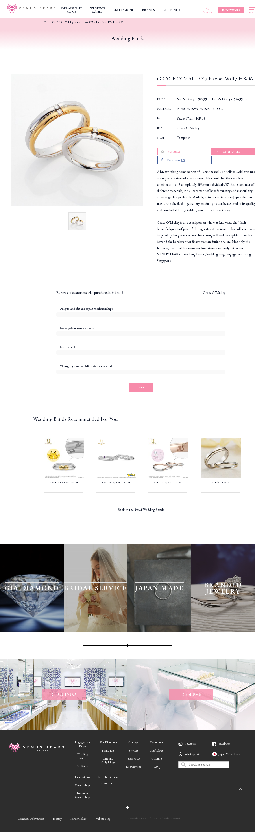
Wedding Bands (72, 22)
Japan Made (133, 758)
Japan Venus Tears (229, 754)
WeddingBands (82, 756)
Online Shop (82, 785)
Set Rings (82, 766)
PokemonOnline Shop (82, 795)
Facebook (224, 743)
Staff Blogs (156, 750)
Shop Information (108, 777)
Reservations (82, 777)
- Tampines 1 (108, 783)
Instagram (190, 743)
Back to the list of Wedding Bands (141, 509)
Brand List (108, 750)
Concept (133, 742)
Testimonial (156, 742)
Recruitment (133, 767)
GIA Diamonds (108, 742)
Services (133, 750)
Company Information (31, 819)
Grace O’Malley (188, 128)
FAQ (157, 767)
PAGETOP (245, 789)
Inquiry (57, 819)
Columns (156, 758)
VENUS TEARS (53, 22)
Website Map (102, 819)
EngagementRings (82, 744)
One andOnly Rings (108, 760)
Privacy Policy (78, 819)
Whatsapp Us (192, 754)
